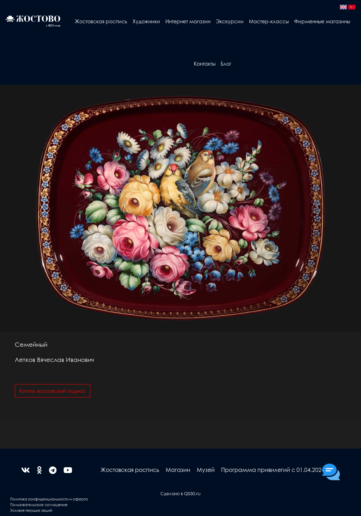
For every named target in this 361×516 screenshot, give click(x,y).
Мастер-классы (269, 21)
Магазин (178, 469)
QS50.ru (192, 493)
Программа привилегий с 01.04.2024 (273, 469)
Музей (206, 469)
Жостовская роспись (101, 21)
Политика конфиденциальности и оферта (49, 499)
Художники (146, 21)
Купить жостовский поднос (52, 391)
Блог (226, 63)
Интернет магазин (187, 21)
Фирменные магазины (322, 21)
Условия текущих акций (31, 510)
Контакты (204, 63)
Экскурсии (230, 21)
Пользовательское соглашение (39, 504)
